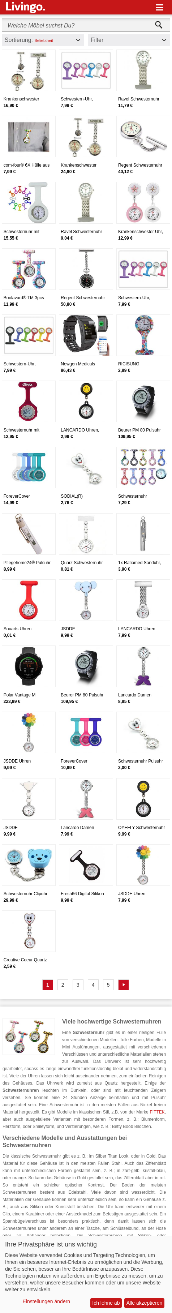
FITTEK (157, 1112)
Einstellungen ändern (46, 1301)
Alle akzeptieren (144, 1303)
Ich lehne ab (106, 1303)
